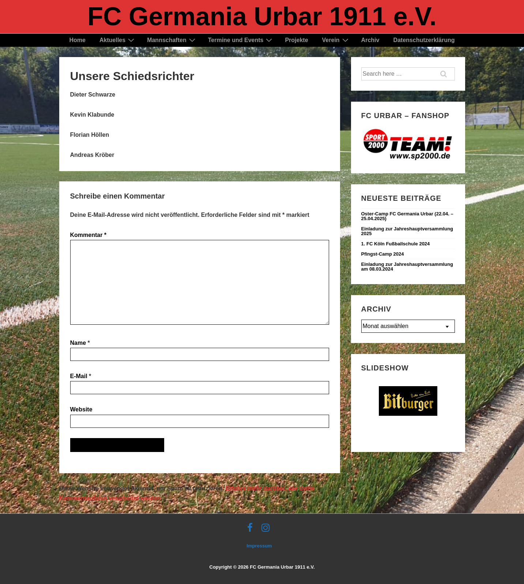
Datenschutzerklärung (424, 40)
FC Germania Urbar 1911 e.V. (262, 16)
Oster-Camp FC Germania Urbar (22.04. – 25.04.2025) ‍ (407, 216)
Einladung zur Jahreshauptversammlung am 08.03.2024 (407, 266)
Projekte (296, 40)
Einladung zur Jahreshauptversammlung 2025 (407, 231)
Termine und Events (241, 40)
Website (81, 409)
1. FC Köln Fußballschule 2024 (395, 243)
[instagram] (266, 530)
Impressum (259, 546)
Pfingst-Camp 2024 (382, 254)
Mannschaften (172, 40)
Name (78, 343)
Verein (336, 40)
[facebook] (251, 530)
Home (77, 40)
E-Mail (78, 376)
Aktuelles (117, 40)
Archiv (370, 40)
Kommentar (88, 235)
